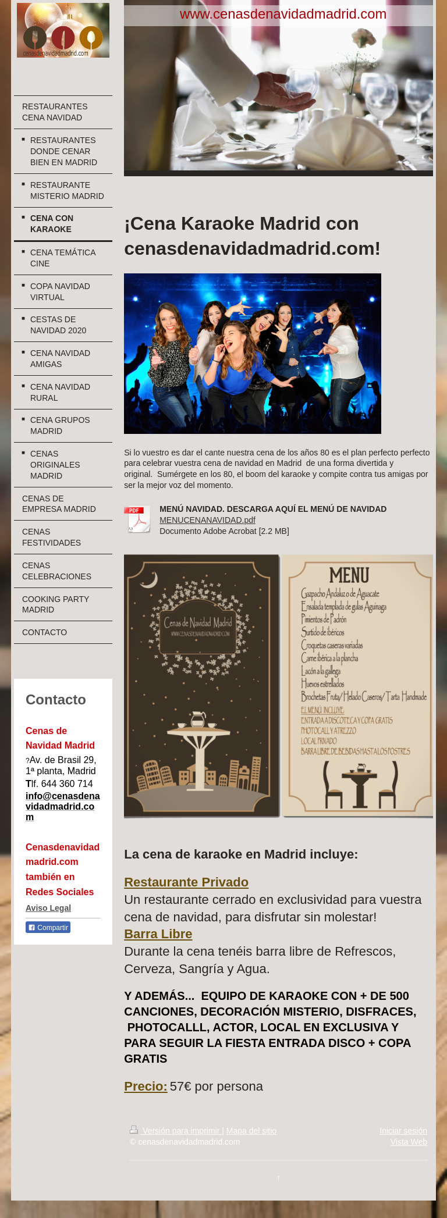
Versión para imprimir (176, 1130)
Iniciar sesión (403, 1130)
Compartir (48, 928)
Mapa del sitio (251, 1130)
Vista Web (409, 1141)
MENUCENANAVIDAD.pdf (207, 520)
